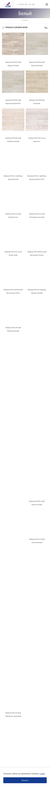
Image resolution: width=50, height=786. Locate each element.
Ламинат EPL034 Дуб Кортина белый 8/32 (13, 101)
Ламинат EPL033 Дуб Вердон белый (13, 63)
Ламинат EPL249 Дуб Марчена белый (13, 329)
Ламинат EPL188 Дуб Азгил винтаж (37, 556)
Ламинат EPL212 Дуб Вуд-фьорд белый (13, 177)
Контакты (5, 648)
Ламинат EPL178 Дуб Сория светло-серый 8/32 (13, 556)
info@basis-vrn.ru (10, 618)
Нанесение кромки (9, 705)
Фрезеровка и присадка (12, 710)
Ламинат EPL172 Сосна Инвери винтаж (36, 481)
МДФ (4, 731)
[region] (25, 777)
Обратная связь (8, 652)
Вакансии (5, 661)
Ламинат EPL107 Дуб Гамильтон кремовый (13, 367)
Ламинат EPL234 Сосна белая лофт (13, 253)
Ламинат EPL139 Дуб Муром (37, 405)
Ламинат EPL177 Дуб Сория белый (13, 518)
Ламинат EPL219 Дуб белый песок (13, 215)
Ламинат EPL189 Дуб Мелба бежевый (13, 594)
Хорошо (25, 780)
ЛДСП (4, 726)
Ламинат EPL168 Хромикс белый (13, 481)
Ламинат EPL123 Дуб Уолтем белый (37, 367)
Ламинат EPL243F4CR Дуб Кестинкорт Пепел (13, 291)
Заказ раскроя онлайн (11, 715)
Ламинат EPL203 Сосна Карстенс (36, 139)
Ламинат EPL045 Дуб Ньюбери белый (13, 139)
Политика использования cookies (15, 680)
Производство (8, 657)
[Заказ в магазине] (46, 28)
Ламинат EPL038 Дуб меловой (37, 101)
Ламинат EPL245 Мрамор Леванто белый (36, 291)
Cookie (42, 773)
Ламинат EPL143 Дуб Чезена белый (13, 443)
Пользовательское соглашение (14, 671)
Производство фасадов (12, 696)
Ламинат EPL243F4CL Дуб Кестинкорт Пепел (36, 253)
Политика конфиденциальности (14, 666)
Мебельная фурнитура (11, 740)
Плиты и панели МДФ (11, 745)
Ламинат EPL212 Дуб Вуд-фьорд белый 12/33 (37, 177)
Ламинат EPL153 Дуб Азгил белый (37, 443)
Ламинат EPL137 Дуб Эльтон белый (13, 405)
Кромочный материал (11, 735)
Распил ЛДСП (7, 701)
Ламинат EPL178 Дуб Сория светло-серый (37, 518)
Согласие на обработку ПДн (13, 675)
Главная (25, 20)
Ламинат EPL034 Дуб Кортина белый (37, 63)
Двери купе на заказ (10, 691)
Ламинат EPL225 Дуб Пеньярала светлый (37, 215)
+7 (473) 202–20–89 (26, 4)
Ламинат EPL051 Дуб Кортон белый (37, 329)
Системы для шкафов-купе (13, 749)
